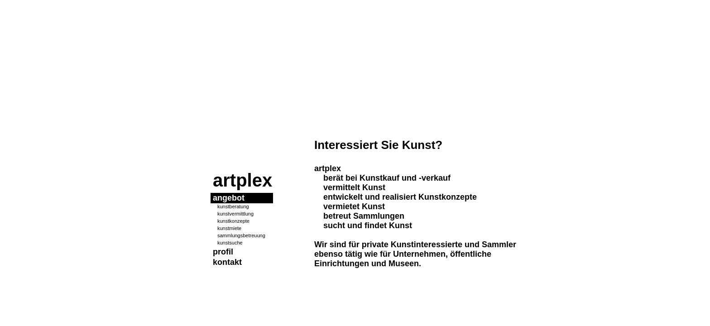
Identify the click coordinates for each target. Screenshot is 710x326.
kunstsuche (230, 242)
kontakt (227, 262)
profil (223, 251)
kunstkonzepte (233, 221)
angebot (229, 197)
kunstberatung (233, 206)
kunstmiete (229, 228)
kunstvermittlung (235, 213)
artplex (242, 180)
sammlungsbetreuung (241, 235)
